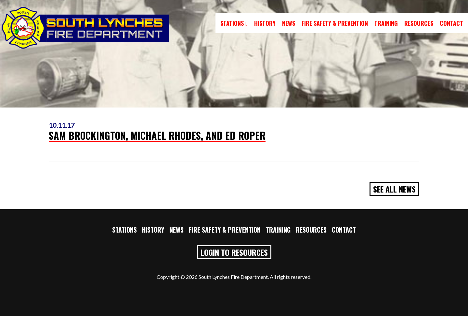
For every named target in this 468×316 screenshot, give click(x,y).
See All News (394, 189)
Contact (451, 23)
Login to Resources (234, 252)
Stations (234, 23)
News (288, 23)
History (265, 23)
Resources (418, 23)
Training (386, 23)
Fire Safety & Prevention (335, 23)
